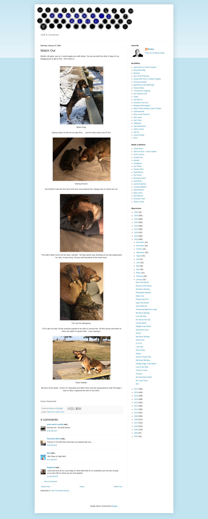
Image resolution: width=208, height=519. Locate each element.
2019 (136, 236)
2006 (136, 426)
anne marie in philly (55, 424)
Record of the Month (144, 286)
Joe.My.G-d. (138, 100)
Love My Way (141, 316)
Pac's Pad (137, 120)
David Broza (138, 172)
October (139, 249)
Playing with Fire (142, 299)
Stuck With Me (141, 306)
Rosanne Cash (139, 199)
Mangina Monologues (142, 106)
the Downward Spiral (144, 377)
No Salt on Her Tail (143, 320)
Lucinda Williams (140, 187)
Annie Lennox (139, 154)
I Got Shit (139, 347)
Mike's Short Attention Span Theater (147, 108)
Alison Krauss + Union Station (145, 152)
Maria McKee (139, 190)
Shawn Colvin (139, 202)
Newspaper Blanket (143, 293)
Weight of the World (143, 326)
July (138, 259)
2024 (136, 219)
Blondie (136, 160)
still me (136, 132)
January (139, 280)
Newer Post (45, 487)
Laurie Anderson (140, 184)
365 (137, 384)
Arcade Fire (138, 157)
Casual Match (141, 323)
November (140, 246)
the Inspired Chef (140, 94)
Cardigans (138, 163)
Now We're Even (142, 330)
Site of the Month (142, 282)
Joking (138, 354)
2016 (136, 392)
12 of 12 (139, 343)
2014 (136, 399)
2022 (136, 226)
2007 (136, 423)
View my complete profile (154, 53)
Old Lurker (138, 117)
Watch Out (140, 296)
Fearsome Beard (54, 439)
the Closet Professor (141, 76)
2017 (136, 389)
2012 (136, 406)
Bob (48, 453)
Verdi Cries (140, 340)
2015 (136, 396)
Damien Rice (139, 169)
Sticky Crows (139, 129)
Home (82, 487)
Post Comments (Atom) (60, 491)
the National (138, 196)
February (140, 276)
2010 (136, 413)
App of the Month (142, 303)
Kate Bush (138, 181)
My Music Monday (143, 289)
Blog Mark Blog (139, 70)
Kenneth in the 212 (141, 103)
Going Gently (139, 88)
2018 (136, 239)
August (139, 256)
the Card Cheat (141, 381)
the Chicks (138, 166)
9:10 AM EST (52, 460)
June (138, 263)
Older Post (118, 487)
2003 (136, 436)
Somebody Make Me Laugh (146, 309)
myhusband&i (139, 111)
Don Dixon (138, 175)
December (140, 242)
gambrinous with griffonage (144, 85)
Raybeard (51, 468)
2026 (136, 212)
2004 (136, 433)
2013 (136, 403)
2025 (136, 216)
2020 (136, 233)
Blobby (151, 49)
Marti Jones (138, 193)
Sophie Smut (59, 412)
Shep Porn (50, 412)
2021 (136, 229)
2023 (136, 222)
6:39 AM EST (52, 431)
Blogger (114, 506)
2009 (136, 416)
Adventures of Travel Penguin (145, 67)
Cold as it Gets (141, 370)
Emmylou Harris (140, 178)
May (138, 266)
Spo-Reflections (140, 126)
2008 (136, 419)
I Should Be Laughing (142, 91)
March (139, 273)
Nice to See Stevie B (142, 114)
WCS (136, 138)
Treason (139, 374)
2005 (136, 430)
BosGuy (137, 73)
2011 (136, 409)
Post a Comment (50, 482)
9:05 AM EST (52, 445)
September (140, 252)
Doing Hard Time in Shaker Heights (147, 79)
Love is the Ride (142, 367)
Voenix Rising (139, 135)
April (138, 269)
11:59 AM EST (52, 476)
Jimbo (136, 97)
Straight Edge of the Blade (146, 364)
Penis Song (140, 350)
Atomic (138, 333)
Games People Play (143, 357)
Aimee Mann (138, 149)
